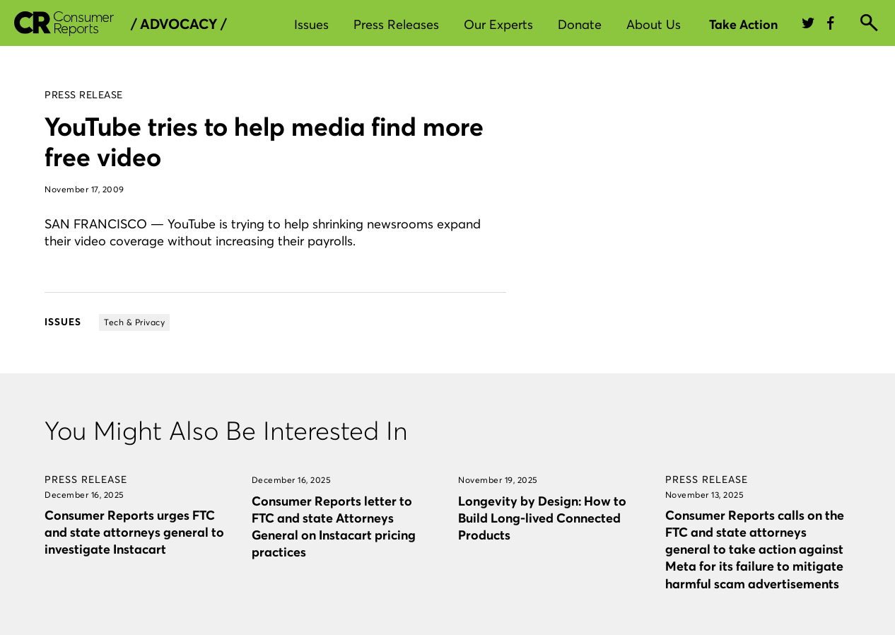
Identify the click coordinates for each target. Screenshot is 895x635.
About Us (653, 24)
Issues (311, 24)
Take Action (743, 24)
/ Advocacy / (178, 24)
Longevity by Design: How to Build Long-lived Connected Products (542, 518)
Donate (580, 24)
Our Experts (498, 24)
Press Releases (396, 24)
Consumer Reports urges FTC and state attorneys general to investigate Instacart (134, 532)
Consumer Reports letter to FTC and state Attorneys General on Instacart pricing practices (334, 526)
